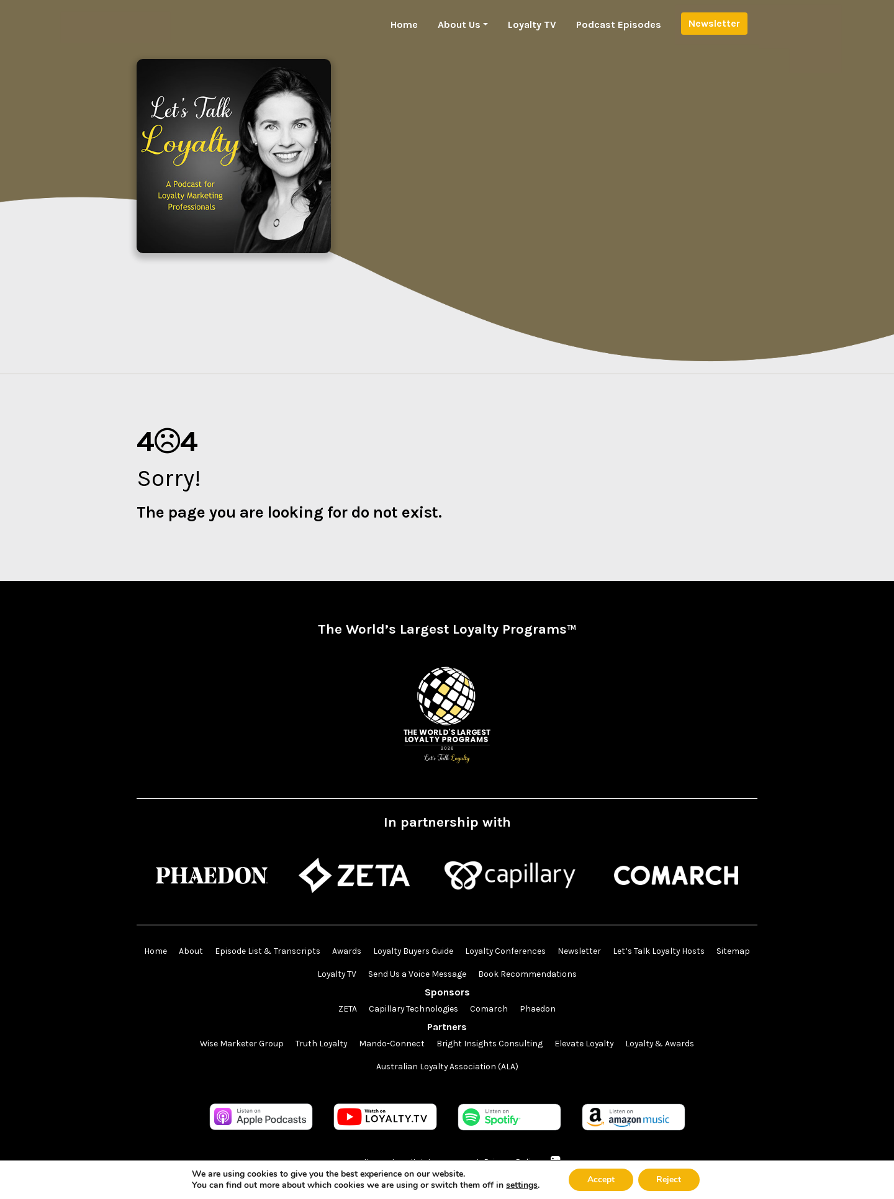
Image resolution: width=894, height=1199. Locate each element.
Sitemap (310, 974)
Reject (669, 1179)
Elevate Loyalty (585, 1044)
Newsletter (714, 23)
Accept (601, 1179)
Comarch (489, 1009)
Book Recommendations (552, 974)
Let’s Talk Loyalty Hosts (685, 951)
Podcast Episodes (618, 24)
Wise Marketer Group (238, 1044)
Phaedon (538, 1009)
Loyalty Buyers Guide (435, 951)
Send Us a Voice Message (440, 974)
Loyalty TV (532, 24)
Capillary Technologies (413, 1009)
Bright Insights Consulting (489, 1044)
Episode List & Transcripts (286, 951)
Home (404, 24)
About (208, 951)
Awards (367, 951)
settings (521, 1185)
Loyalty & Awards (662, 1044)
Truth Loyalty (319, 1044)
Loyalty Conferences (529, 951)
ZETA (347, 1009)
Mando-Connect (390, 1044)
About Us (459, 24)
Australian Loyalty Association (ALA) (447, 1067)
